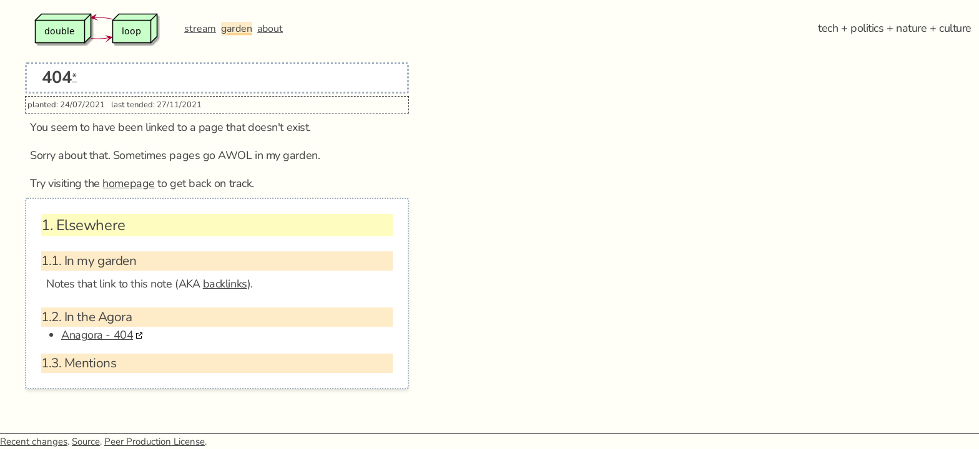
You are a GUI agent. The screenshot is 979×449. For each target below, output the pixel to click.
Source (86, 441)
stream (200, 29)
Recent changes (33, 441)
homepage (128, 183)
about (270, 29)
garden (236, 29)
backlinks (225, 283)
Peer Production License (154, 441)
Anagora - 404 (97, 334)
